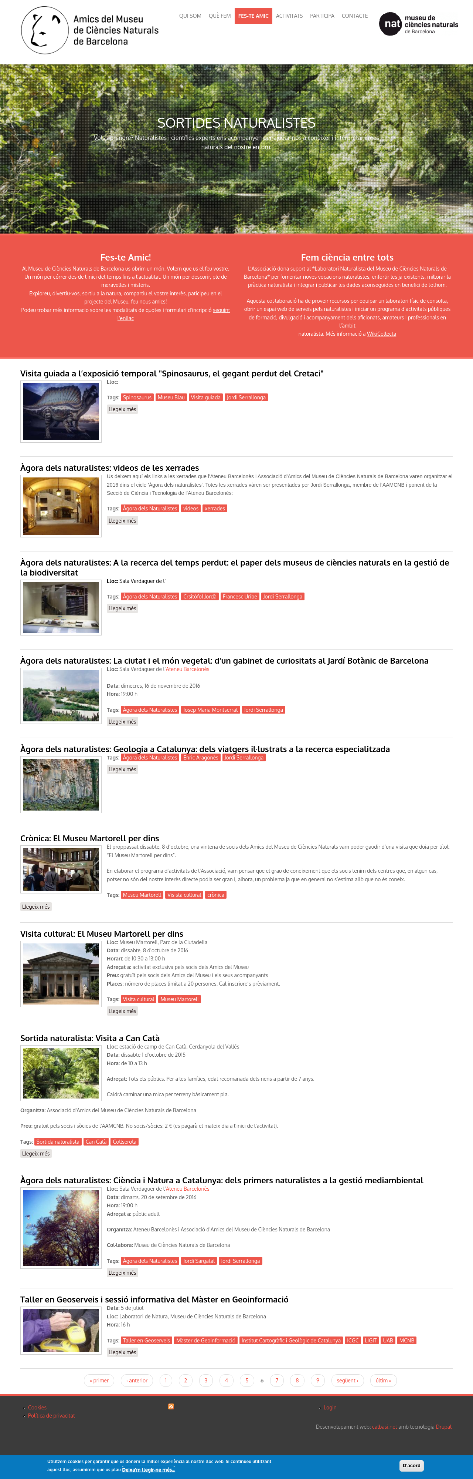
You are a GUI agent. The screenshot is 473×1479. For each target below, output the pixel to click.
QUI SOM (190, 16)
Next (464, 149)
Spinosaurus (137, 397)
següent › (347, 1380)
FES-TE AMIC (253, 16)
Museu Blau (171, 397)
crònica (215, 895)
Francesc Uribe (240, 596)
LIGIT (371, 1340)
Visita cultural (138, 999)
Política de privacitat (51, 1415)
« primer (99, 1380)
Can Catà (96, 1141)
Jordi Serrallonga (246, 397)
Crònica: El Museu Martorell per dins (89, 838)
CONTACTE (355, 16)
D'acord (412, 1465)
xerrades (215, 508)
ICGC (352, 1340)
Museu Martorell (142, 895)
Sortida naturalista (58, 1141)
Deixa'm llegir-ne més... (148, 1470)
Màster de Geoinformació (205, 1340)
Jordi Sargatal (199, 1261)
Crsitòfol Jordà (200, 596)
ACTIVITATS (289, 16)
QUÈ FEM (220, 16)
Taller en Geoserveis (146, 1340)
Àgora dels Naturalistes (150, 508)
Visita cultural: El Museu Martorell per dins (101, 933)
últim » (383, 1380)
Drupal (444, 1426)
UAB (388, 1340)
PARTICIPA (322, 16)
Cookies (37, 1407)
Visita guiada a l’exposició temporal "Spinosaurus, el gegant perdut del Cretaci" (172, 373)
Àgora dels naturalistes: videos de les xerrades (109, 467)
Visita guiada (206, 397)
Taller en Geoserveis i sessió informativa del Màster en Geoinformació (154, 1299)
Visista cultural (184, 895)
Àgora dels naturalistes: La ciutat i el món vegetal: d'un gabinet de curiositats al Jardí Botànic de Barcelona (224, 660)
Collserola (124, 1141)
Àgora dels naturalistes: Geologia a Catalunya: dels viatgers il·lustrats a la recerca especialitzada (205, 749)
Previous (9, 149)
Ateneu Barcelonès (188, 1188)
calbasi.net (384, 1426)
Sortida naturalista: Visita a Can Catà (90, 1038)
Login (330, 1407)
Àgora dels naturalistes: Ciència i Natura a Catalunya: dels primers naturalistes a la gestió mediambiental (221, 1180)
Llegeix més (123, 408)
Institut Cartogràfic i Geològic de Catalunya (291, 1340)
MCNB (406, 1340)
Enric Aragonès (200, 757)
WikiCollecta (381, 334)
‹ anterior (137, 1380)
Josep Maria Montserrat (210, 710)
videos (190, 508)
